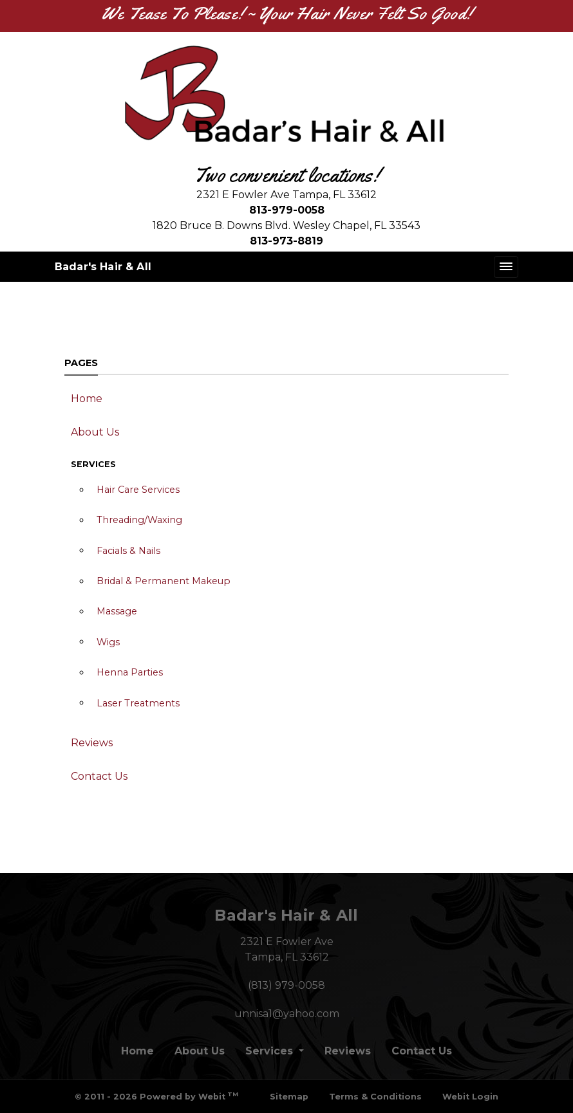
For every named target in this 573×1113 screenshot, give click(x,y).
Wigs (108, 642)
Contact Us (99, 776)
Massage (117, 611)
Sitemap (289, 1096)
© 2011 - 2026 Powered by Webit (156, 1095)
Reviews (92, 743)
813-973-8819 (286, 241)
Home (86, 398)
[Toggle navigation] (506, 266)
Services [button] (270, 1051)
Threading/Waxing (139, 520)
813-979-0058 (286, 210)
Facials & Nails (128, 550)
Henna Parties (130, 672)
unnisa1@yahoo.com (286, 1013)
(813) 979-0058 (286, 985)
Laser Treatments (138, 703)
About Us (95, 432)
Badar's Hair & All (103, 267)
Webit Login (470, 1096)
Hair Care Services (138, 489)
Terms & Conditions (375, 1096)
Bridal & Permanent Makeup (163, 581)
